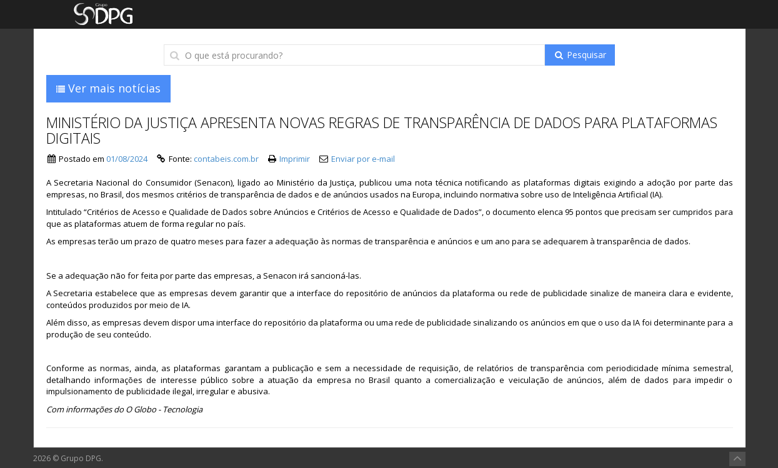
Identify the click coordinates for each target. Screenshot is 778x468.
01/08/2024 (126, 158)
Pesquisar (579, 55)
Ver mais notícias (108, 88)
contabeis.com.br (226, 158)
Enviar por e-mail (363, 158)
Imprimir (294, 158)
